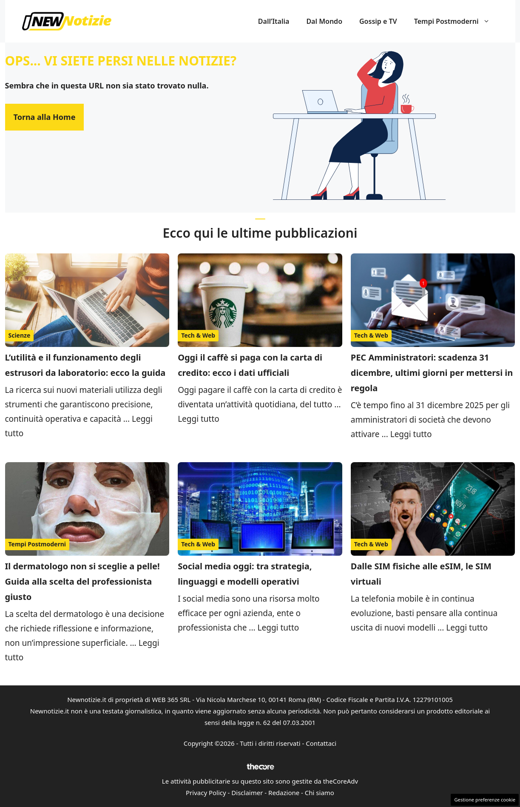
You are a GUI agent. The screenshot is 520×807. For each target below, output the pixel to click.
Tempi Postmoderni (456, 21)
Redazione (283, 792)
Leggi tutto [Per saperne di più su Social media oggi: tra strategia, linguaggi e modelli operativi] (278, 627)
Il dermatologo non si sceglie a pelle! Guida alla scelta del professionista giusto (82, 581)
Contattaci (321, 743)
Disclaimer (247, 792)
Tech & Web (198, 335)
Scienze (20, 335)
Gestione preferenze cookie (484, 799)
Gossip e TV (378, 21)
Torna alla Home (45, 117)
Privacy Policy (206, 792)
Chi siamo (319, 792)
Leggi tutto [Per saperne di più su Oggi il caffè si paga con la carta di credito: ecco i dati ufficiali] (198, 418)
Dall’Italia (274, 21)
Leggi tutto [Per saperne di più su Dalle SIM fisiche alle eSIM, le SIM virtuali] (467, 627)
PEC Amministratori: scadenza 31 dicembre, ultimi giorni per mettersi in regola (432, 373)
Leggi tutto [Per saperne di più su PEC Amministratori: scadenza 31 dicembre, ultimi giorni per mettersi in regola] (411, 434)
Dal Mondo (324, 21)
